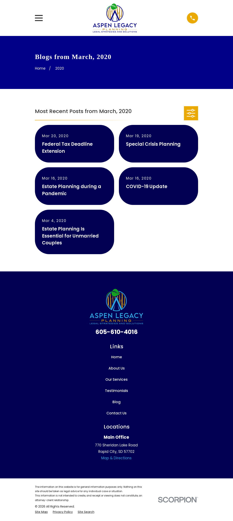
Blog (116, 401)
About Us (116, 368)
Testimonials (116, 390)
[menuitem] (41, 512)
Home (116, 357)
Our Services (116, 379)
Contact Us (116, 413)
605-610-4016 (116, 332)
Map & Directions (116, 458)
